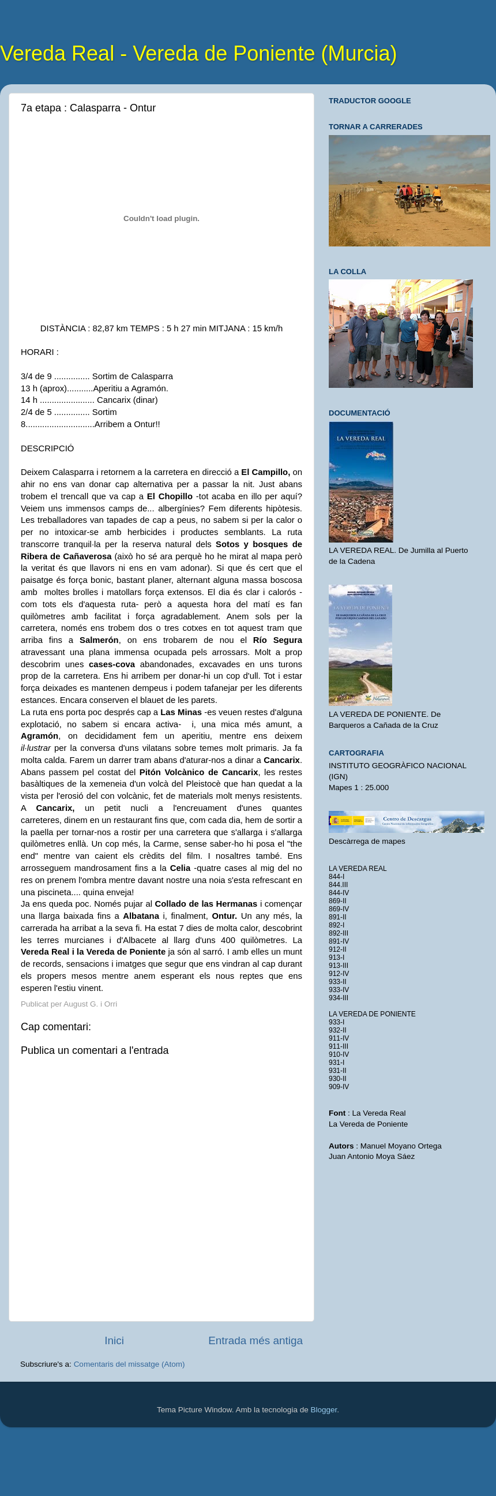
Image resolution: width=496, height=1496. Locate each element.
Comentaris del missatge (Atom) (129, 1364)
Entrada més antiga (255, 1340)
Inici (114, 1340)
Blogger (323, 1409)
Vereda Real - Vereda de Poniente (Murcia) (198, 53)
